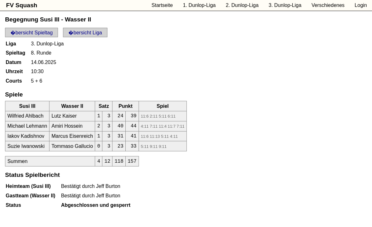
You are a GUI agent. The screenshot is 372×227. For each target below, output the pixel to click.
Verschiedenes (328, 5)
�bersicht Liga (85, 32)
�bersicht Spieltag (31, 32)
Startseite (162, 5)
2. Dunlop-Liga (242, 5)
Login (361, 5)
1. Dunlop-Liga (199, 5)
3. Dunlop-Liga (285, 5)
